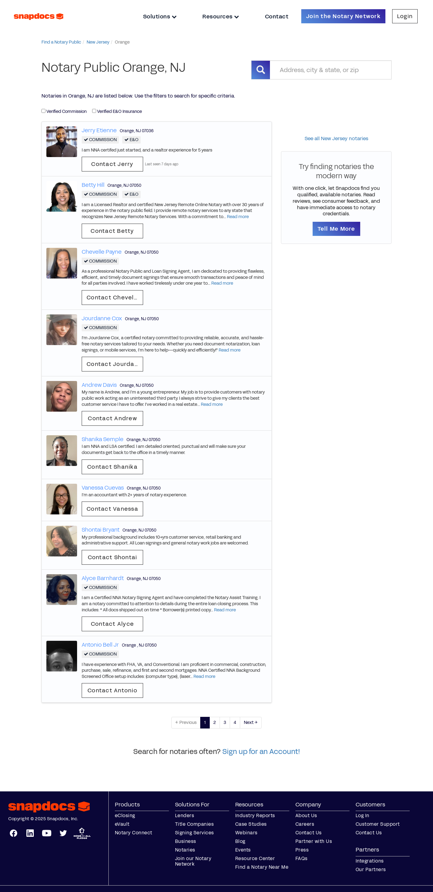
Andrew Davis (99, 385)
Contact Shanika (112, 467)
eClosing (125, 815)
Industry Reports (255, 815)
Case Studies (251, 824)
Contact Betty (112, 231)
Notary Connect (133, 832)
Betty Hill (93, 185)
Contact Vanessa (112, 509)
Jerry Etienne (99, 130)
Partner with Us (313, 841)
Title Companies (194, 824)
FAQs (301, 858)
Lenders (184, 815)
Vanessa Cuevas (103, 488)
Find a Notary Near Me (262, 867)
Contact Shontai (112, 557)
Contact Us (308, 832)
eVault (122, 824)
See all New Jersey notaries (336, 138)
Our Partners (371, 869)
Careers (304, 824)
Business (185, 841)
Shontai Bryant (100, 530)
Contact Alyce (112, 624)
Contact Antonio (112, 690)
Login (405, 16)
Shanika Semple (102, 439)
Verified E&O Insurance (117, 111)
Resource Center (255, 858)
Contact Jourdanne (115, 364)
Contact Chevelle (113, 298)
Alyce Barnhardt (103, 578)
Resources (220, 17)
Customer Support (378, 824)
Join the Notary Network (343, 16)
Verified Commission (64, 111)
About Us (306, 815)
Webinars (246, 832)
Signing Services (194, 832)
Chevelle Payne (102, 252)
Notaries (185, 850)
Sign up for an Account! (261, 751)
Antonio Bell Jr (100, 645)
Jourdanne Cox (102, 318)
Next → (251, 722)
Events (243, 850)
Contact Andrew (112, 418)
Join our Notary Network (193, 861)
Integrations (370, 861)
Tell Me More (336, 229)
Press (302, 850)
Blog (240, 841)
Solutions (160, 17)
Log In (362, 815)
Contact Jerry (112, 164)
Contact (277, 17)
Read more (238, 217)
